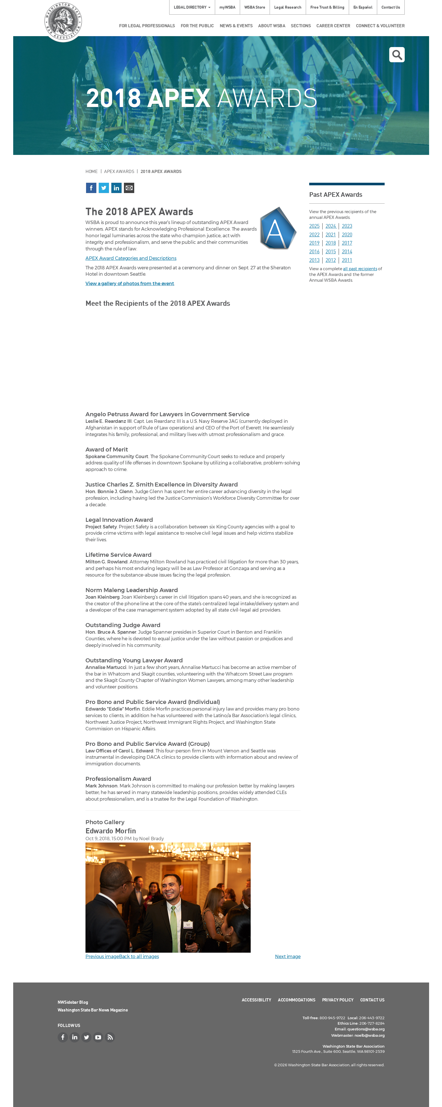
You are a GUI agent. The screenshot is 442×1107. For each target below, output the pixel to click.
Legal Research (287, 7)
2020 (347, 234)
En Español (363, 7)
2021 (331, 234)
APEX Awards (119, 171)
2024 (331, 226)
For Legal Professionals (147, 25)
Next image (288, 956)
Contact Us (390, 7)
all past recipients (360, 268)
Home (91, 171)
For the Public (197, 25)
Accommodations (297, 999)
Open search (397, 55)
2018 (331, 243)
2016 (314, 251)
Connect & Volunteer (380, 25)
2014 (347, 251)
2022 (314, 234)
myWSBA (227, 7)
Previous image (102, 956)
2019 (314, 243)
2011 (347, 260)
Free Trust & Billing (327, 7)
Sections (301, 25)
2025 (314, 226)
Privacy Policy (338, 999)
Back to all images (139, 956)
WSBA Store (254, 7)
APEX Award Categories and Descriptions (130, 258)
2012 (331, 260)
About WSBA (271, 25)
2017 (347, 243)
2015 (331, 251)
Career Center (333, 25)
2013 (314, 260)
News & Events (236, 25)
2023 (347, 226)
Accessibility (256, 999)
